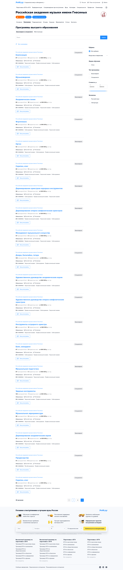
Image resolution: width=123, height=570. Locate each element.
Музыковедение (23, 77)
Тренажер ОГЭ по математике (48, 546)
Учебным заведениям (22, 567)
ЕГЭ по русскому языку (70, 542)
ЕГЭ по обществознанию (70, 547)
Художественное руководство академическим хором (39, 277)
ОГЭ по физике (91, 554)
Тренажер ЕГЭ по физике (23, 558)
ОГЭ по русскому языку (94, 542)
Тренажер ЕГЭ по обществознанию (21, 550)
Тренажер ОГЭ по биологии (48, 553)
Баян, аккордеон (23, 347)
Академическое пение (25, 99)
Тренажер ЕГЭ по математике (24, 546)
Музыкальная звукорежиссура (29, 413)
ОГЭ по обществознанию (94, 547)
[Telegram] (103, 567)
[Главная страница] (20, 2)
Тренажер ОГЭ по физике (47, 558)
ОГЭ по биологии (92, 549)
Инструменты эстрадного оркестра (31, 324)
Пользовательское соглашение (55, 567)
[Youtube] (106, 567)
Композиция (21, 55)
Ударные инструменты (26, 391)
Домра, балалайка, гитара (27, 255)
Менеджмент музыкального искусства (33, 233)
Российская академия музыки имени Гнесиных (29, 52)
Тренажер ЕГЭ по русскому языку (25, 544)
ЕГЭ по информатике (69, 552)
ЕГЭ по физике (67, 554)
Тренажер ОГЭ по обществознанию (45, 550)
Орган (18, 144)
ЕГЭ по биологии (68, 549)
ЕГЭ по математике (68, 544)
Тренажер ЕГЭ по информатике (25, 556)
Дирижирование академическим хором (33, 436)
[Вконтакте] (100, 567)
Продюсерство (22, 458)
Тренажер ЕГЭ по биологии (23, 553)
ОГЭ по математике (93, 544)
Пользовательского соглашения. (94, 533)
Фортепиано (21, 122)
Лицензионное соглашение (37, 567)
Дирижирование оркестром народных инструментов (39, 188)
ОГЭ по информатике (93, 552)
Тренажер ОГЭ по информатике (49, 556)
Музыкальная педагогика (27, 369)
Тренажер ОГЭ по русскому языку (49, 544)
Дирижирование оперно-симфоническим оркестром (39, 211)
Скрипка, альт (22, 166)
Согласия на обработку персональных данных (66, 533)
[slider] (89, 91)
